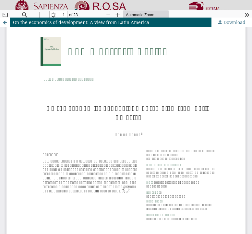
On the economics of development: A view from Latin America (81, 22)
